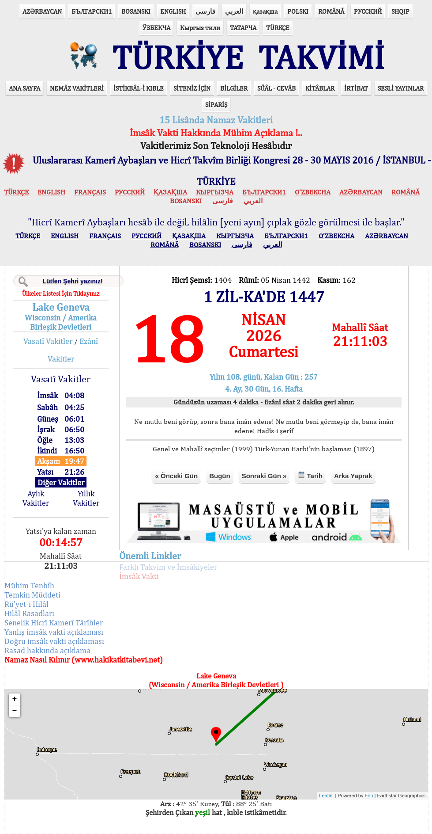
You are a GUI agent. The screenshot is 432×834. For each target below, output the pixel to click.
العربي (234, 11)
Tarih (310, 475)
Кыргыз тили (200, 27)
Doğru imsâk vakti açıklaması (54, 641)
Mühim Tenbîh (29, 585)
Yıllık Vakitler (86, 498)
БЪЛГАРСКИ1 (91, 11)
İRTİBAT (356, 88)
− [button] (14, 711)
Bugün (219, 476)
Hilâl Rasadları (29, 613)
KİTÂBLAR (319, 88)
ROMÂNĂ (331, 11)
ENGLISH (173, 11)
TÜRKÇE (277, 27)
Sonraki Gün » (264, 476)
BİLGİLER (234, 88)
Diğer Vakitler (61, 482)
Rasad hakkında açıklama (47, 650)
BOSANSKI (135, 11)
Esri (369, 795)
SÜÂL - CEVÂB (276, 88)
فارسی (205, 11)
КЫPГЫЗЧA (214, 192)
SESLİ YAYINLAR (401, 88)
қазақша (265, 11)
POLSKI (297, 11)
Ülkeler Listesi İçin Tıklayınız (60, 293)
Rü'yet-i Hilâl (26, 604)
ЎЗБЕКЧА (156, 27)
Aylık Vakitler (36, 498)
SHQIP (400, 11)
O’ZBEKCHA (313, 192)
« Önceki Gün (176, 476)
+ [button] (14, 699)
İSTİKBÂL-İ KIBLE (138, 88)
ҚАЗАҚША (170, 192)
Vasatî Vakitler (47, 341)
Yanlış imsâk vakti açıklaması (53, 631)
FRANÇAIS (90, 192)
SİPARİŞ (216, 104)
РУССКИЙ (368, 11)
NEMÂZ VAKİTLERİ (77, 88)
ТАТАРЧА (243, 27)
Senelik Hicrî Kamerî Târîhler (53, 622)
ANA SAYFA (24, 88)
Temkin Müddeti (32, 594)
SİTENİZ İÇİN (191, 88)
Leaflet (326, 795)
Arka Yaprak (353, 476)
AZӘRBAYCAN (42, 11)
